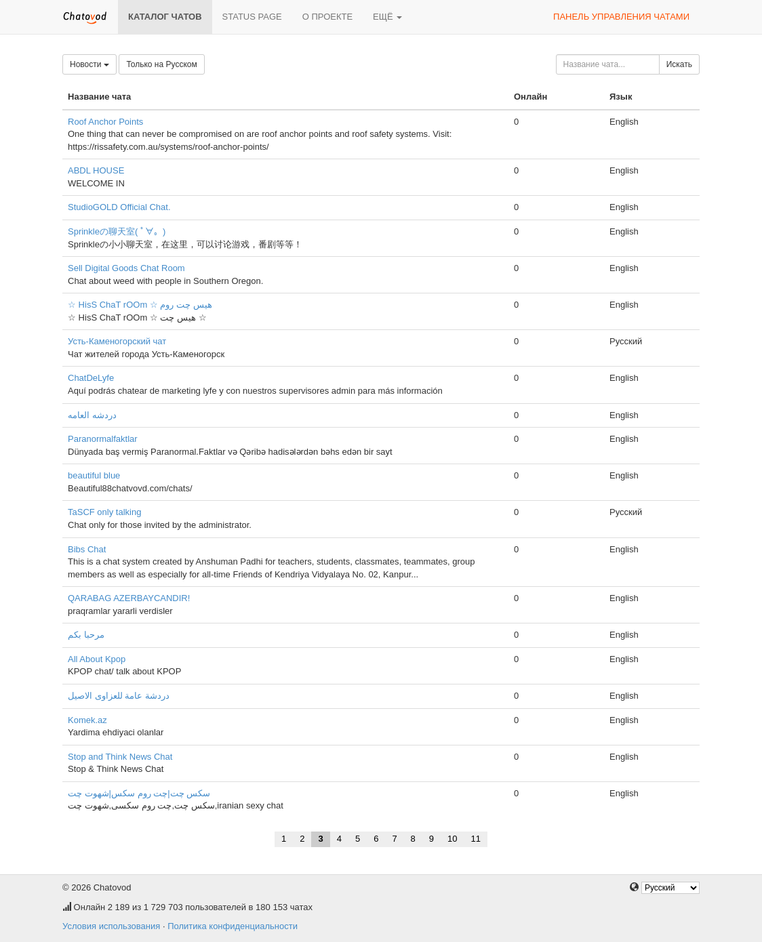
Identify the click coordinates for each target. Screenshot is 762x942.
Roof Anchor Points (105, 122)
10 (452, 839)
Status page (252, 17)
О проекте (327, 17)
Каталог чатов (165, 17)
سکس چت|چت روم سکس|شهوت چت (139, 793)
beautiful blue (94, 475)
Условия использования (111, 926)
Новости (89, 64)
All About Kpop (96, 659)
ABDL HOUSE (96, 170)
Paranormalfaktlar (103, 439)
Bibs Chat (87, 549)
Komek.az (87, 720)
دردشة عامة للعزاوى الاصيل (118, 696)
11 (476, 839)
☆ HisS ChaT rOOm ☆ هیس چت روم (140, 305)
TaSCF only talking (104, 512)
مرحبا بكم (86, 635)
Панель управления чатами (621, 17)
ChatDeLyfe (91, 378)
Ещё (387, 17)
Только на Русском (161, 64)
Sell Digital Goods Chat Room (126, 268)
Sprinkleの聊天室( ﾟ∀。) (116, 231)
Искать (679, 64)
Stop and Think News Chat (120, 757)
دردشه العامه (92, 415)
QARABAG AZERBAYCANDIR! (129, 598)
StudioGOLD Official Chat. (119, 207)
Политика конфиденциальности (232, 926)
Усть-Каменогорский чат (117, 341)
